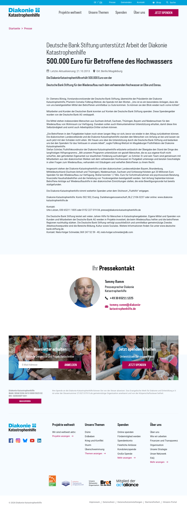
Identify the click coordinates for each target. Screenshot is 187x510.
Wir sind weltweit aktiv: (64, 432)
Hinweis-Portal (170, 502)
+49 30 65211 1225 (121, 298)
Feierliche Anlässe (126, 445)
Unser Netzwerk (158, 453)
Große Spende (124, 453)
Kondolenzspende (126, 449)
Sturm (88, 445)
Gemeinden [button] (126, 2)
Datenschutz (109, 502)
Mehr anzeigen (124, 457)
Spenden (121, 13)
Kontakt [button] (141, 2)
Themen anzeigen (93, 453)
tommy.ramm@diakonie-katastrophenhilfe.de (125, 306)
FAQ (152, 458)
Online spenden (125, 432)
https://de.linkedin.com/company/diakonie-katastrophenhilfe (39, 440)
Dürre (87, 432)
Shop (157, 2)
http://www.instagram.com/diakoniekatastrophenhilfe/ (18, 440)
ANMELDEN (70, 365)
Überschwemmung (94, 449)
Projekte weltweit (70, 13)
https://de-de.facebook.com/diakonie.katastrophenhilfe (11, 440)
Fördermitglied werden (129, 436)
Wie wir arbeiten (158, 436)
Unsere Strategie (158, 449)
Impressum (94, 502)
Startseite (14, 28)
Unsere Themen (99, 13)
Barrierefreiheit (152, 502)
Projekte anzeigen (61, 436)
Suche (171, 2)
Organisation (157, 445)
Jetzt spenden (137, 365)
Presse (28, 28)
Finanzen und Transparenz (164, 440)
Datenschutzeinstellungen (129, 502)
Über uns (139, 13)
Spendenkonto (125, 440)
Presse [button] (112, 2)
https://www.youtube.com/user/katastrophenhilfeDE (32, 440)
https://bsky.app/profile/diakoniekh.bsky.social (25, 440)
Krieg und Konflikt (94, 440)
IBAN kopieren (25, 401)
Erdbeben (90, 436)
